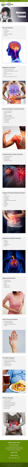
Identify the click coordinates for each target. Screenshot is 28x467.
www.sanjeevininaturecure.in (19, 464)
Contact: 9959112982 (24, 0)
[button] (4, 0)
